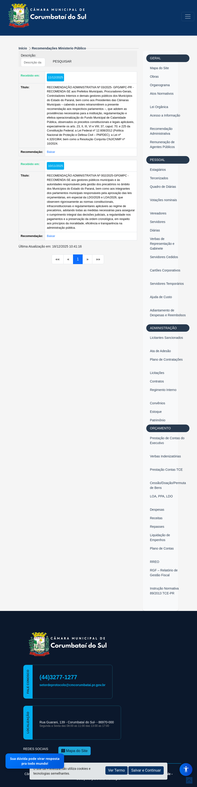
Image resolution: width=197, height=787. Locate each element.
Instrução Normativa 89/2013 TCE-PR (164, 591)
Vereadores (158, 213)
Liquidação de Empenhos (160, 537)
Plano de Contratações (166, 359)
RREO (154, 562)
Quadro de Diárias (163, 186)
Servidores (157, 222)
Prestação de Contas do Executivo (167, 440)
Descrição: (28, 55)
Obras (154, 76)
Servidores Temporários (167, 283)
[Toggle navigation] (187, 16)
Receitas (156, 518)
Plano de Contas (162, 548)
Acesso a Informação (165, 115)
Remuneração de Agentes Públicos (162, 144)
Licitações (157, 373)
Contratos (157, 381)
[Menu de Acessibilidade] (186, 769)
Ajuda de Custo (161, 297)
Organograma (160, 85)
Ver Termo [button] (116, 770)
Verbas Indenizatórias (165, 456)
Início (23, 48)
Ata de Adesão (160, 351)
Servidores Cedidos (164, 257)
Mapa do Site (159, 68)
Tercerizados (159, 178)
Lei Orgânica (159, 107)
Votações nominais (163, 200)
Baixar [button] (51, 152)
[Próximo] (87, 259)
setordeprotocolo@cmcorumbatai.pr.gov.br (72, 685)
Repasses (157, 526)
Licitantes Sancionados (166, 337)
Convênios (157, 403)
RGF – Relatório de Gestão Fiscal (164, 572)
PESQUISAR (62, 61)
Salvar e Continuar (146, 770)
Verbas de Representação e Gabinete (162, 243)
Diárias (155, 230)
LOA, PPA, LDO (161, 496)
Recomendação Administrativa (161, 131)
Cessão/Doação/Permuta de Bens (168, 485)
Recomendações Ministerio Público (59, 48)
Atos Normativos (162, 93)
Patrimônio (157, 420)
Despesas (157, 509)
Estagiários (158, 169)
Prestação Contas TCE (166, 469)
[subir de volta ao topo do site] (189, 780)
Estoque (156, 411)
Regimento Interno (163, 390)
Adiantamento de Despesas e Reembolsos (168, 312)
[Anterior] (58, 259)
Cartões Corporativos (165, 270)
